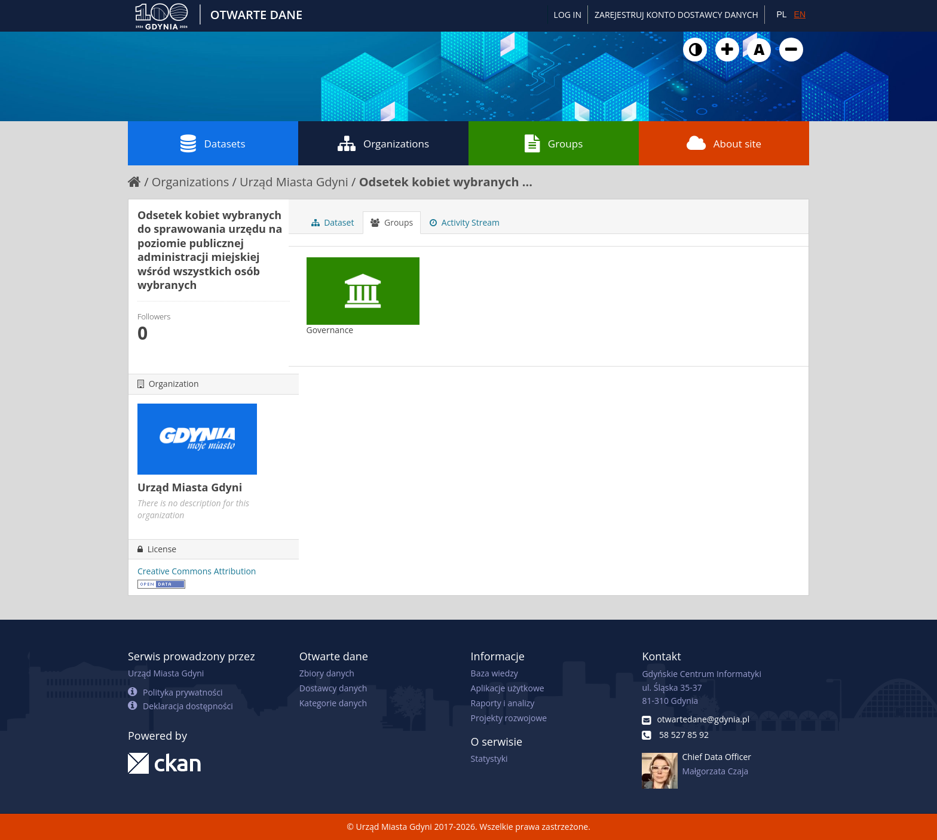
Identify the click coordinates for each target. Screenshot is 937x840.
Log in (567, 14)
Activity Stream (465, 222)
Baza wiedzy (494, 673)
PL (781, 14)
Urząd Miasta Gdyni (294, 182)
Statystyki (489, 758)
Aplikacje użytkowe (507, 688)
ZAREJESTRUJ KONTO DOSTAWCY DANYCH (676, 14)
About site (724, 143)
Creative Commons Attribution (196, 571)
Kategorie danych (333, 703)
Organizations (383, 143)
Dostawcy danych (333, 688)
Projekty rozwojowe (509, 718)
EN (800, 14)
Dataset (332, 222)
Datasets (212, 143)
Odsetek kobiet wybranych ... (445, 182)
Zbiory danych (326, 673)
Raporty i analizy (503, 703)
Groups (554, 143)
